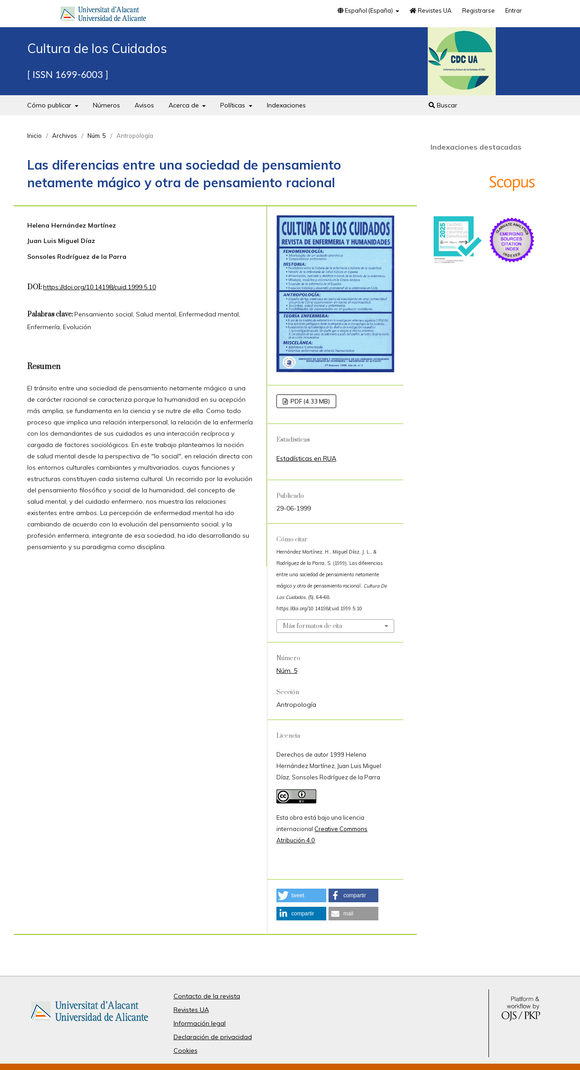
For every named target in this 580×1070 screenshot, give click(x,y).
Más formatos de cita (312, 626)
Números (106, 105)
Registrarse (478, 10)
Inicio (34, 135)
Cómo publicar (50, 105)
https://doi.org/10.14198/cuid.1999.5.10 (99, 287)
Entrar (513, 10)
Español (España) (366, 10)
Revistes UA (431, 10)
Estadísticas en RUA (306, 458)
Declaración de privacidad (213, 1037)
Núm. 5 (96, 135)
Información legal (200, 1023)
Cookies (186, 1050)
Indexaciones (286, 105)
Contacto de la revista (207, 996)
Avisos (144, 105)
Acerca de (185, 105)
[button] (301, 895)
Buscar (443, 105)
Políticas (233, 105)
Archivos (64, 135)
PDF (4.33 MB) (309, 401)
